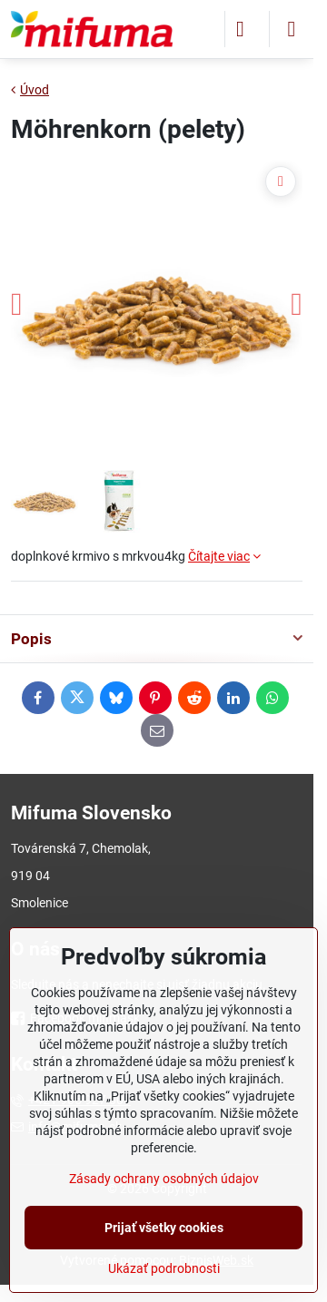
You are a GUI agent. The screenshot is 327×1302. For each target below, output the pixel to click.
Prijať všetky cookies (163, 1227)
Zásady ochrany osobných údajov (164, 1178)
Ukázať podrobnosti (164, 1268)
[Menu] (291, 29)
